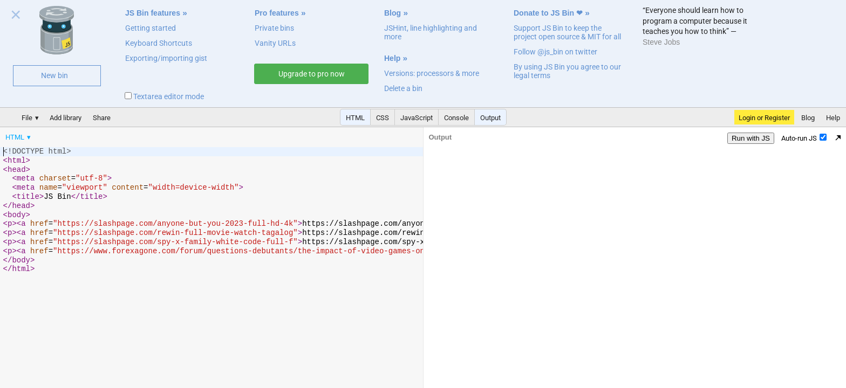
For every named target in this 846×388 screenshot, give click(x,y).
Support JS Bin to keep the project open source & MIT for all (567, 32)
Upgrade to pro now (311, 74)
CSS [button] (382, 118)
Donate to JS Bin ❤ (548, 13)
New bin (54, 75)
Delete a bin (403, 88)
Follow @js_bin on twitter (555, 51)
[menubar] (86, 135)
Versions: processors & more (431, 73)
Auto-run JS (804, 138)
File (27, 118)
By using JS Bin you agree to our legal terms (567, 71)
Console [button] (456, 118)
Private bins (274, 28)
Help (392, 58)
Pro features (277, 13)
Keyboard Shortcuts (158, 43)
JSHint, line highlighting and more (430, 32)
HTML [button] (355, 118)
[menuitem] (18, 137)
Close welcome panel (16, 16)
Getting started (150, 28)
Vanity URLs (275, 43)
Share (102, 118)
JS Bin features (152, 13)
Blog (392, 13)
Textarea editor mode (164, 96)
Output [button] (490, 118)
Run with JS (751, 138)
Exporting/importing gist (166, 58)
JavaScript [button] (416, 118)
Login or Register (764, 118)
